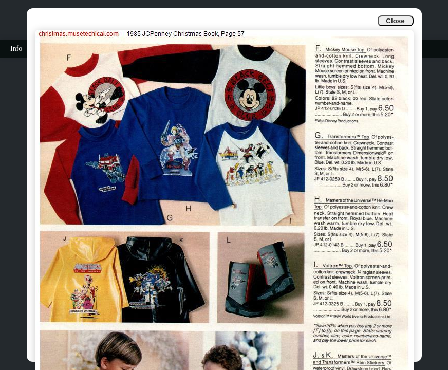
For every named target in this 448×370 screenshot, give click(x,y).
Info (16, 48)
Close (395, 21)
